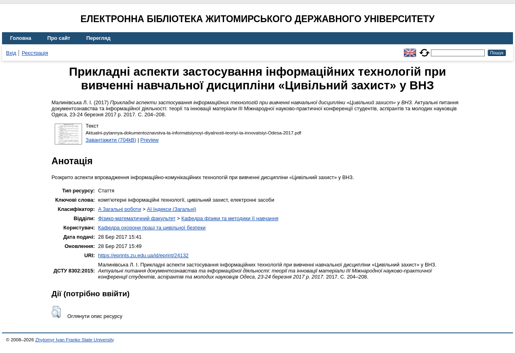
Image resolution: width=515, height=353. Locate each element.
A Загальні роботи (119, 209)
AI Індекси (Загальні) (171, 209)
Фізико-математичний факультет (136, 218)
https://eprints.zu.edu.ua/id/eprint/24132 (143, 255)
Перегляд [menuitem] (99, 38)
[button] (56, 312)
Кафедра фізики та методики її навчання (229, 218)
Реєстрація (35, 53)
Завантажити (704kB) (111, 140)
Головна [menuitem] (20, 38)
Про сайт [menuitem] (58, 38)
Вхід (11, 53)
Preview (149, 140)
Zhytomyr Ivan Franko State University (74, 339)
